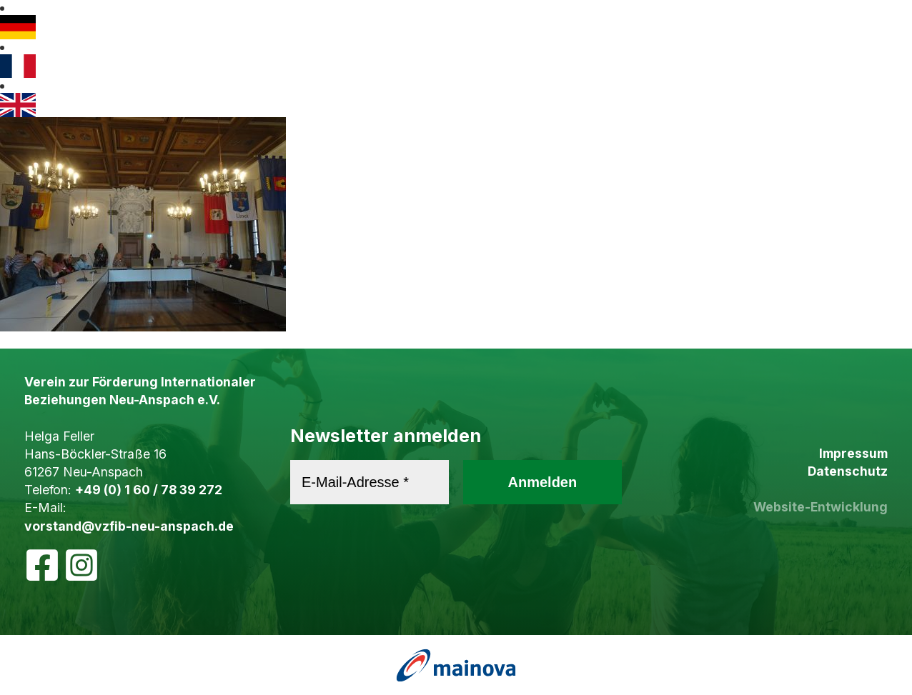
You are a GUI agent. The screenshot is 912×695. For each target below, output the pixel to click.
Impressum (853, 453)
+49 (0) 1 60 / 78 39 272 (148, 489)
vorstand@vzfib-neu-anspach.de (129, 526)
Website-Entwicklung (820, 506)
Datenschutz (848, 471)
